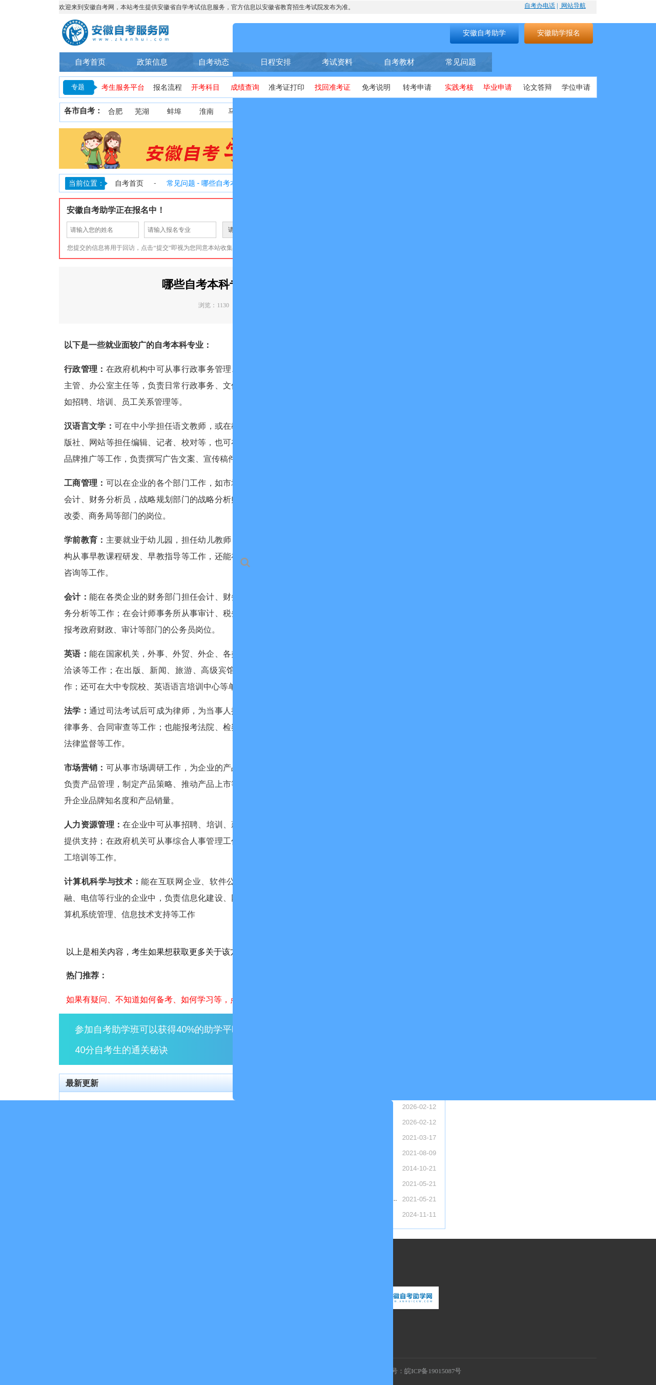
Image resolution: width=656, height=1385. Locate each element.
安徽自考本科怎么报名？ (295, 1137)
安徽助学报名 (558, 33)
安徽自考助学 (484, 33)
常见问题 (460, 61)
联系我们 (75, 1267)
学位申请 (576, 87)
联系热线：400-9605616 (95, 1302)
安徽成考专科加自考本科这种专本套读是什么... (138, 1168)
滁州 (400, 111)
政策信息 (152, 61)
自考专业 (517, 62)
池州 (583, 111)
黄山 (368, 111)
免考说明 (376, 87)
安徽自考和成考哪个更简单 (109, 1214)
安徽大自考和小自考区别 (105, 1183)
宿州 (491, 111)
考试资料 (337, 61)
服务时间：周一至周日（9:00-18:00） (115, 1288)
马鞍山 (239, 111)
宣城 (555, 111)
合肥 (115, 111)
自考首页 (90, 61)
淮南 (206, 111)
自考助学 (570, 62)
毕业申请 (497, 87)
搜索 (377, 33)
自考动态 (213, 61)
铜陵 (336, 111)
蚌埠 (174, 111)
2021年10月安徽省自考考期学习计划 (312, 1183)
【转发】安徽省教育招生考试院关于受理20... (135, 1121)
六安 (524, 111)
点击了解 (404, 1039)
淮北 (271, 111)
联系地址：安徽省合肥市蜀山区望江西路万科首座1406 (140, 1331)
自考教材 (399, 61)
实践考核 (459, 87)
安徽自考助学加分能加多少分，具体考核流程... (138, 1198)
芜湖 (142, 111)
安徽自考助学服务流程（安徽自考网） (315, 1152)
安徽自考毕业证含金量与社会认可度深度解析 (135, 1137)
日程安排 (275, 61)
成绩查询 (245, 87)
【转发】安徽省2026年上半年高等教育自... (132, 1106)
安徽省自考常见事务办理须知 (301, 1168)
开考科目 (205, 87)
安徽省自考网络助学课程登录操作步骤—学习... (327, 1198)
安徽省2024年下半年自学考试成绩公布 (315, 1214)
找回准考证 (333, 87)
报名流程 (167, 87)
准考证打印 (286, 87)
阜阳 (432, 111)
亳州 (462, 111)
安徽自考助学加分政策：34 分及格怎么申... (133, 1152)
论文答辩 (537, 87)
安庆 (303, 111)
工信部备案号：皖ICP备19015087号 (409, 1371)
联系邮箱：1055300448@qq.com (108, 1316)
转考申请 (417, 87)
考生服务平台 (123, 87)
